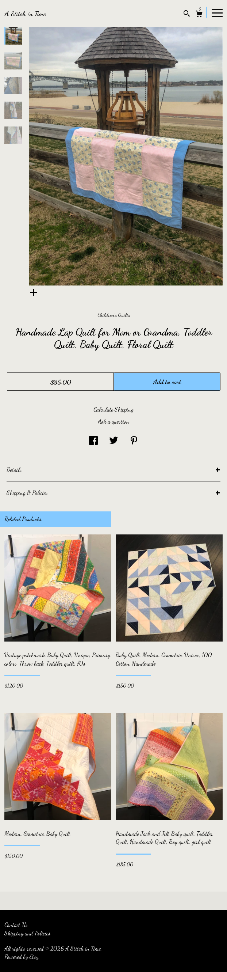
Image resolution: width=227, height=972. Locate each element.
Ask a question (113, 421)
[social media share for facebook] (93, 440)
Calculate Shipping (113, 409)
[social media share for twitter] (113, 440)
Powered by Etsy (21, 956)
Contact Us (16, 924)
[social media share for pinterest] (134, 440)
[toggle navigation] (217, 12)
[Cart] (199, 14)
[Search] (186, 14)
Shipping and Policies (27, 933)
